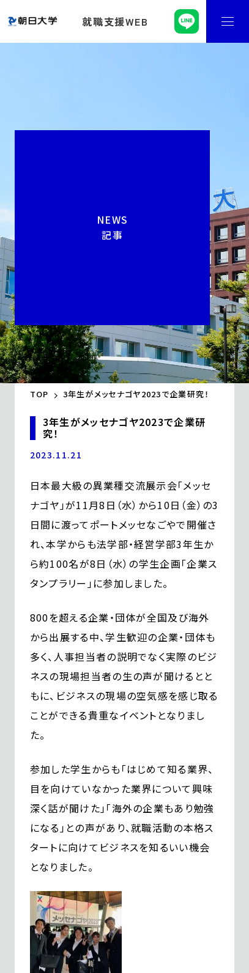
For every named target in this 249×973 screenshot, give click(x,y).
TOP (39, 394)
